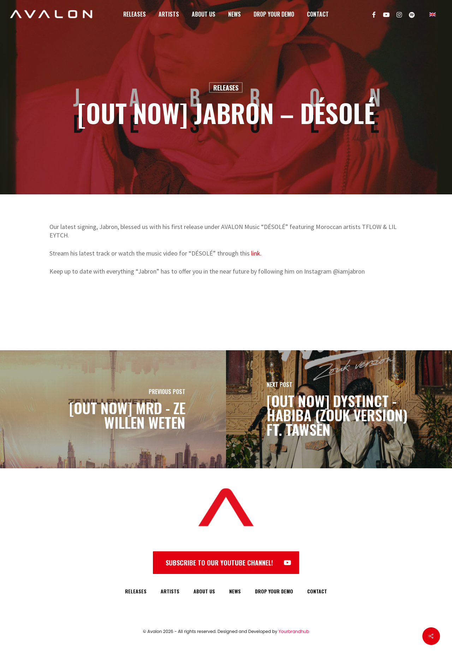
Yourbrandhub (294, 631)
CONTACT (317, 591)
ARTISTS (170, 591)
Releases (225, 87)
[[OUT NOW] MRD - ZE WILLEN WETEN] (113, 409)
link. (256, 253)
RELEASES (136, 591)
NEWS (235, 591)
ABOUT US (204, 591)
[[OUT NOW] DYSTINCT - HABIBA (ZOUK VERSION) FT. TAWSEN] (339, 409)
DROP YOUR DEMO (274, 591)
